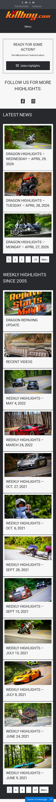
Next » (44, 259)
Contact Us (36, 6)
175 (35, 259)
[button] (22, 100)
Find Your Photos (22, 6)
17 (35, 790)
